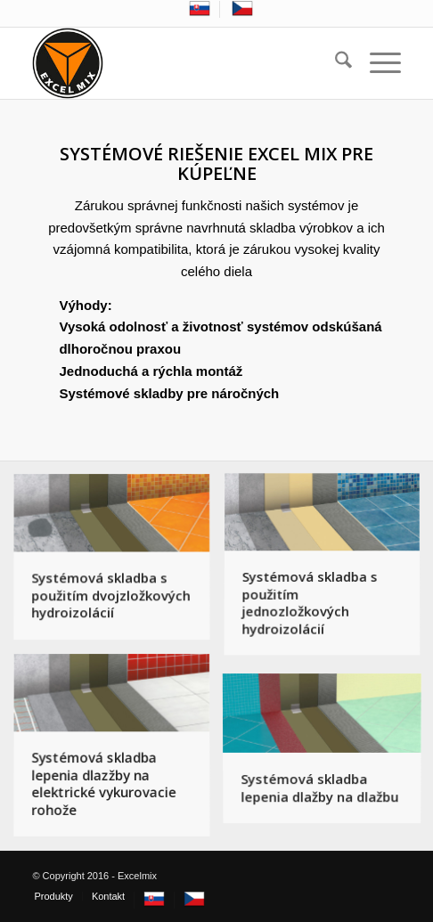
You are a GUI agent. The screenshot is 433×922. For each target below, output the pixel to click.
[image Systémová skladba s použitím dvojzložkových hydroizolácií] (118, 565)
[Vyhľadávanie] (334, 63)
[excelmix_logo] (179, 63)
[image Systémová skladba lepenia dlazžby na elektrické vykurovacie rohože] (118, 753)
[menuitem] (200, 9)
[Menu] (376, 63)
